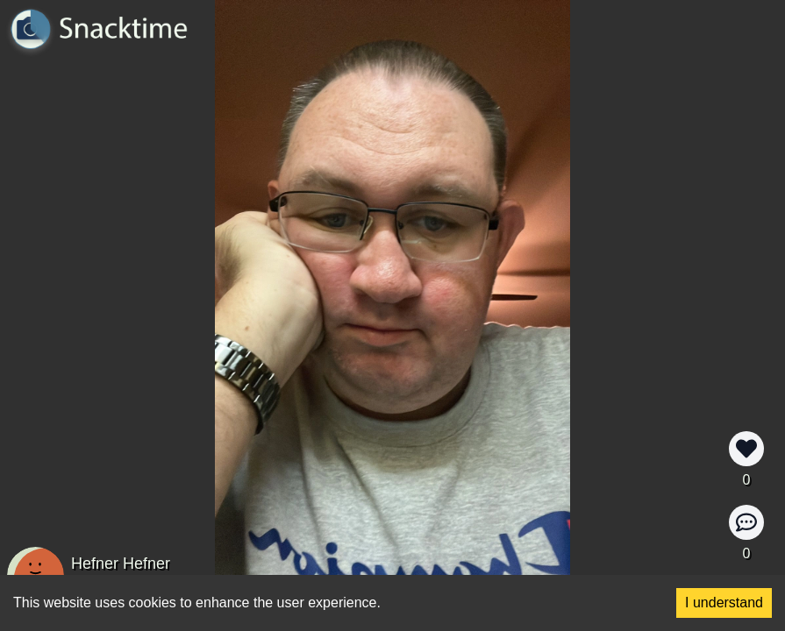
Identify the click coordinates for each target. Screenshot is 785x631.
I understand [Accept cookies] (724, 602)
